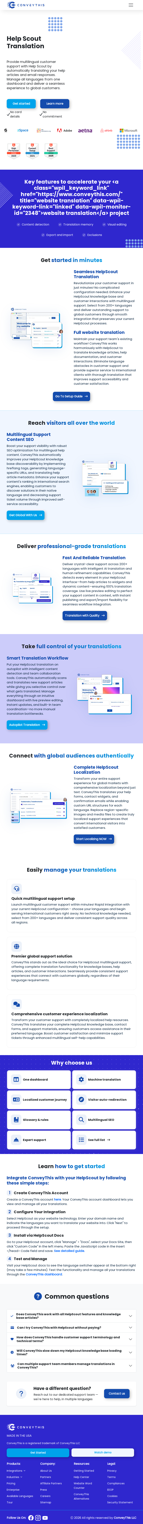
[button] (21, 1471)
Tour (10, 1502)
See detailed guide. (69, 1251)
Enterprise (13, 1490)
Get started (21, 103)
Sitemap (45, 1502)
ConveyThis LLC (125, 1518)
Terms (111, 1477)
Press (43, 1490)
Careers (45, 1496)
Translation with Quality (85, 615)
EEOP (110, 1490)
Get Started (38, 1453)
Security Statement (120, 1502)
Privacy (112, 1471)
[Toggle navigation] (131, 5)
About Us (46, 1471)
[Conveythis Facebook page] (31, 1518)
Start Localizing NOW (94, 839)
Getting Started (84, 1471)
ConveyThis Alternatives (81, 1496)
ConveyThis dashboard (44, 1274)
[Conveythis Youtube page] (45, 1517)
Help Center (81, 1477)
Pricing (11, 1483)
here (57, 1199)
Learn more (54, 103)
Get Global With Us (25, 515)
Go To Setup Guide (71, 396)
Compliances (116, 1483)
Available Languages (20, 1496)
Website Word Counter (83, 1486)
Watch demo (103, 1452)
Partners (45, 1477)
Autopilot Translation (27, 725)
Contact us (117, 1393)
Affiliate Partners (51, 1483)
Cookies (112, 1496)
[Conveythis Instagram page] (38, 1518)
